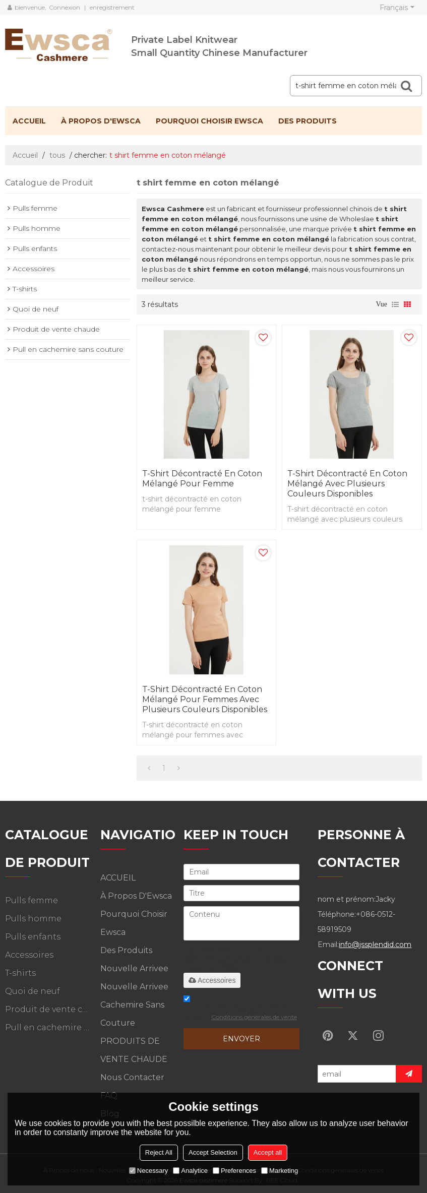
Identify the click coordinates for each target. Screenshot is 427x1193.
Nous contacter (132, 1077)
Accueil (25, 155)
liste (395, 304)
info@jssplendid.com (375, 944)
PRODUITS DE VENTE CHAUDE (133, 1050)
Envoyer (241, 1038)
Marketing (279, 1170)
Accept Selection (213, 1152)
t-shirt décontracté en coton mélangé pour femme (202, 478)
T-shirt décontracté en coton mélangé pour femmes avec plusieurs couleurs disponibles (204, 699)
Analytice (190, 1170)
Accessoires (212, 980)
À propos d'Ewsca (101, 120)
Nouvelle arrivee (134, 968)
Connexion (64, 7)
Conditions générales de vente (254, 1017)
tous (57, 155)
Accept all (268, 1152)
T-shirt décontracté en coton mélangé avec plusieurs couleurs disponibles (347, 483)
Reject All (158, 1152)
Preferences (234, 1170)
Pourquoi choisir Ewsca (209, 120)
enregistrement (112, 7)
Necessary (148, 1170)
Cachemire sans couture (132, 1014)
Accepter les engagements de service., (240, 1009)
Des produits (307, 120)
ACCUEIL (29, 120)
